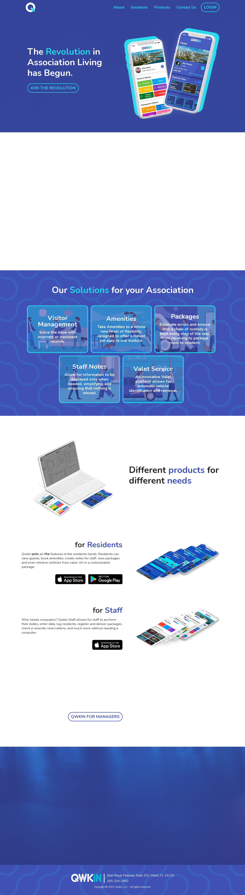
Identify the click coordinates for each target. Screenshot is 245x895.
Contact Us (186, 7)
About (118, 7)
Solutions (139, 7)
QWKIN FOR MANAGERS (95, 716)
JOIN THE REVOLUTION (53, 88)
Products (162, 7)
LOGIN (210, 7)
